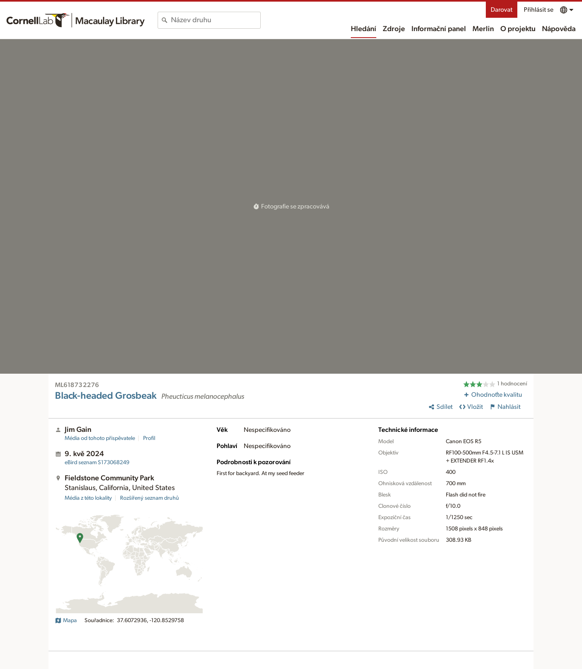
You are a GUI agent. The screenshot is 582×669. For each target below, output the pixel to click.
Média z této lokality (88, 498)
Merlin (483, 29)
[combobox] (215, 20)
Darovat (501, 9)
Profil (149, 438)
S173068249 (97, 462)
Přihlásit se (538, 9)
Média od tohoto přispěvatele (100, 438)
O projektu (518, 29)
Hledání (363, 29)
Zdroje (394, 29)
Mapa (66, 620)
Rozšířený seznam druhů (149, 498)
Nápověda (559, 29)
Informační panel (438, 29)
